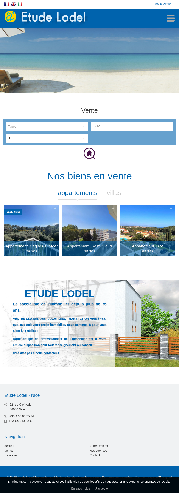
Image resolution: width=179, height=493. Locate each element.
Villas (114, 192)
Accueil (9, 446)
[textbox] (132, 126)
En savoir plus (80, 488)
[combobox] (132, 126)
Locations (10, 455)
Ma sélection (162, 4)
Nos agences (98, 450)
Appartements (77, 192)
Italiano (20, 4)
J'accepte (101, 488)
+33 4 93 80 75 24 (21, 416)
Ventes (9, 450)
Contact (95, 455)
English (13, 4)
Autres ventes (99, 446)
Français (6, 4)
